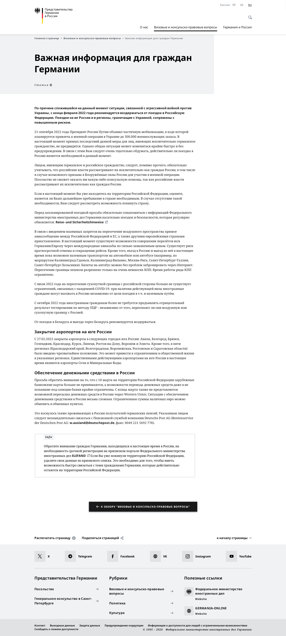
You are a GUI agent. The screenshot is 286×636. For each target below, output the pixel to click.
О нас (144, 27)
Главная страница (48, 38)
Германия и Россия (237, 27)
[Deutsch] (241, 5)
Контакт (39, 625)
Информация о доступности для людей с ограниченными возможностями (197, 625)
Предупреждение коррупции (124, 625)
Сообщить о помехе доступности (56, 629)
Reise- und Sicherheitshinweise (80, 222)
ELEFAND (79, 456)
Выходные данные (62, 625)
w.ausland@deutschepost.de (92, 423)
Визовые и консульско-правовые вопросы (185, 27)
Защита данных (89, 625)
